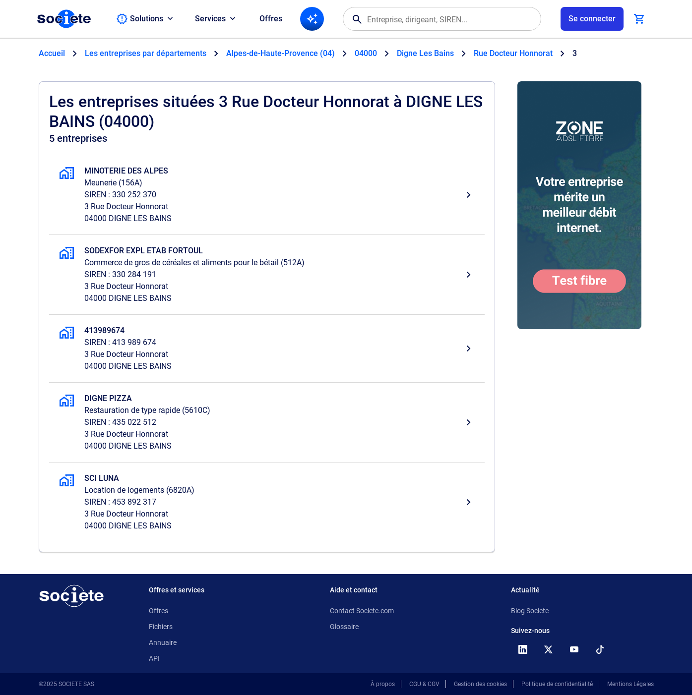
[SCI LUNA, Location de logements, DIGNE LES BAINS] (267, 502)
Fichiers (161, 627)
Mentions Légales (630, 684)
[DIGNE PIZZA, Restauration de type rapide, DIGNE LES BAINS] (267, 422)
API (154, 658)
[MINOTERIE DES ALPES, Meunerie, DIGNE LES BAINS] (267, 194)
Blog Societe (530, 611)
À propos (383, 684)
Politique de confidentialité (557, 684)
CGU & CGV (424, 684)
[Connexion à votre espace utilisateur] (592, 19)
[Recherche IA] (312, 19)
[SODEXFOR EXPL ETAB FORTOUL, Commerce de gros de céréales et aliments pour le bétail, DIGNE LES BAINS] (267, 274)
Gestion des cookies (480, 684)
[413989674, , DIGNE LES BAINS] (267, 348)
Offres (270, 18)
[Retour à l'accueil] (71, 596)
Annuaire (163, 642)
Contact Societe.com (362, 611)
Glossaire (344, 627)
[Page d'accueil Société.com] (64, 19)
